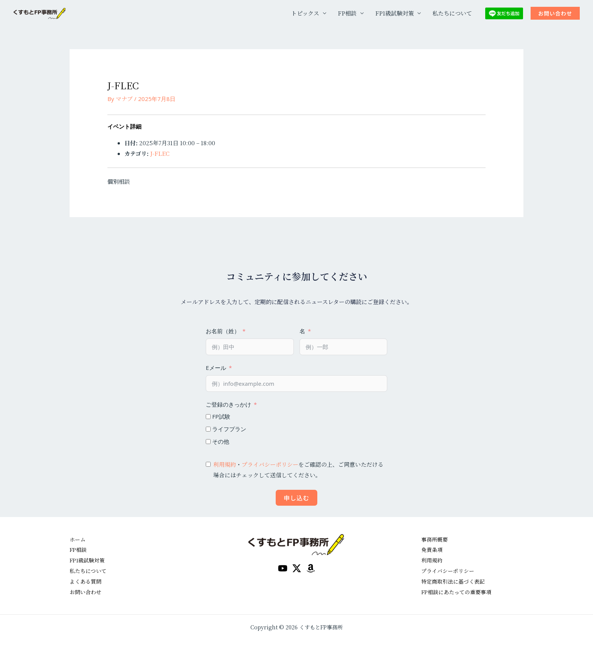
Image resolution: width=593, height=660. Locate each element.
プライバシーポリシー (270, 464)
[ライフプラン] (208, 429)
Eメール (216, 367)
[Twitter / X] (296, 568)
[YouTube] (282, 568)
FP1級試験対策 (394, 13)
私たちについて (452, 13)
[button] (555, 13)
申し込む (296, 497)
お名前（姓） (223, 331)
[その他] (208, 441)
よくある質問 (87, 581)
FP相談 (347, 13)
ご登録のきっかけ (228, 404)
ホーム (78, 539)
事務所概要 (435, 539)
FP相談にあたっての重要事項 (459, 592)
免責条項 (432, 549)
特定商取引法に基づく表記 (455, 581)
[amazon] (310, 568)
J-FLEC (159, 153)
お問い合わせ (87, 592)
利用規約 (224, 464)
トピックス (305, 13)
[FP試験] (208, 416)
